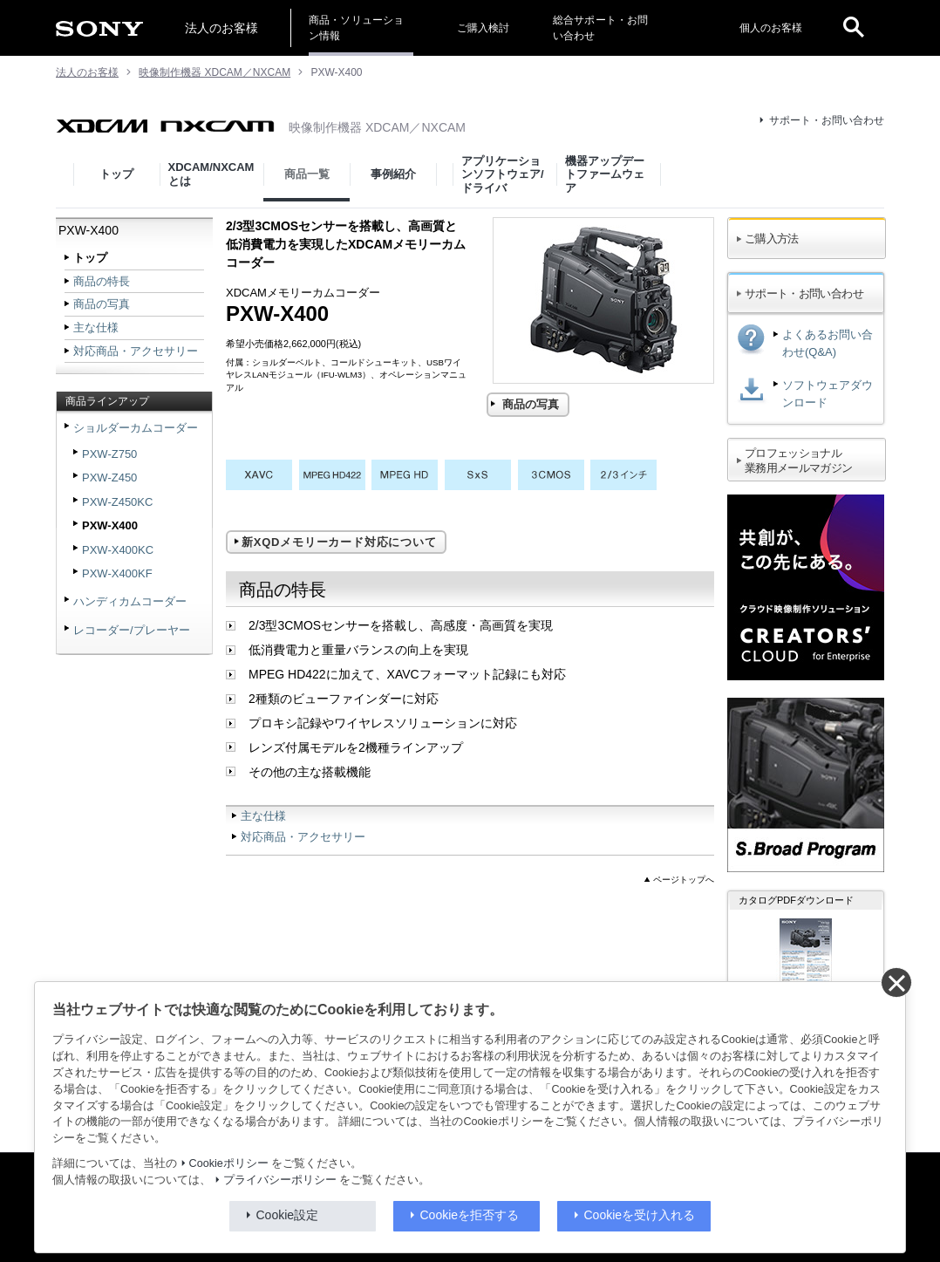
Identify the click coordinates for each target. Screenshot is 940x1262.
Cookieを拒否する (470, 1215)
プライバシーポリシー (280, 1180)
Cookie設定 (287, 1215)
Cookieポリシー (229, 1163)
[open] (853, 28)
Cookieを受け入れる (640, 1215)
